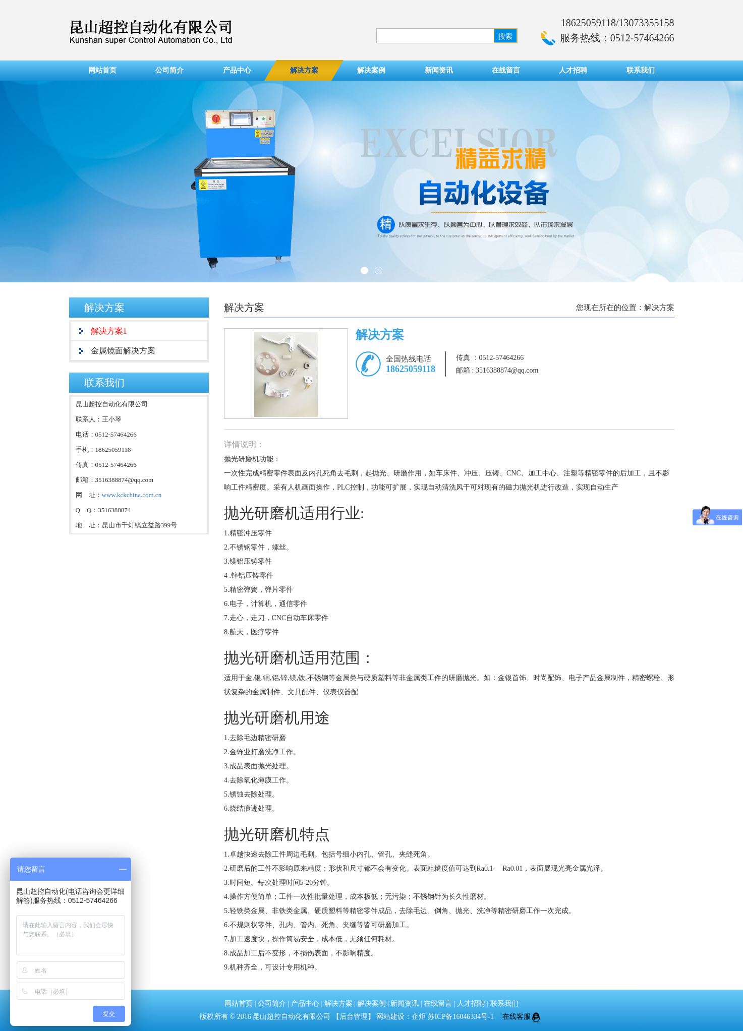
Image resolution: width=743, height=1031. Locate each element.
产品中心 (237, 70)
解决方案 (304, 70)
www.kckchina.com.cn (132, 495)
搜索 (505, 36)
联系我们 (640, 70)
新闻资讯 (439, 70)
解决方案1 (109, 331)
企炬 (419, 1016)
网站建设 (390, 1016)
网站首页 (102, 70)
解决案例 (371, 70)
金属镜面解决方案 (123, 350)
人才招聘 (573, 70)
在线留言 (506, 70)
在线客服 (523, 1016)
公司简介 (169, 70)
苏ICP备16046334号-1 (462, 1016)
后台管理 (353, 1016)
